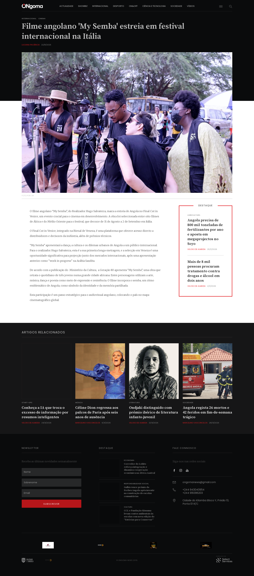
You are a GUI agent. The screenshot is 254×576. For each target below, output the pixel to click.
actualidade (66, 6)
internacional (100, 6)
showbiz (82, 6)
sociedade (176, 6)
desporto (118, 6)
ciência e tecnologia (154, 6)
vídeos (191, 6)
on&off (133, 6)
